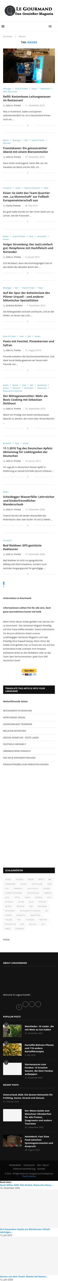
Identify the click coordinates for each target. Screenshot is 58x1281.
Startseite (7, 36)
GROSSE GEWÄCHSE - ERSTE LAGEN (21, 737)
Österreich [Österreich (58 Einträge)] (19, 929)
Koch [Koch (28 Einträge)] (49, 897)
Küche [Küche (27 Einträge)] (31, 902)
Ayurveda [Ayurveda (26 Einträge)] (19, 879)
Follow (6, 939)
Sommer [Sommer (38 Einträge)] (8, 915)
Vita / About (43, 1165)
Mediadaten (15, 1165)
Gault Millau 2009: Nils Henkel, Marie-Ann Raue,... (26, 1185)
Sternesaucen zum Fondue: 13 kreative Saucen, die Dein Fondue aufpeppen (39, 1069)
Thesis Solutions (29, 1176)
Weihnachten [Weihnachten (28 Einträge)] (10, 924)
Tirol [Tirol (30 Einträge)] (19, 920)
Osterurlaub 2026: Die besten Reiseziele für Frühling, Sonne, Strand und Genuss (28, 1096)
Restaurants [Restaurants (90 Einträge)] (10, 911)
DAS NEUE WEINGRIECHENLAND (19, 757)
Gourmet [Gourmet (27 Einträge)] (46, 888)
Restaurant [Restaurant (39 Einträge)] (42, 906)
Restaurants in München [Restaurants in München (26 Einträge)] (30, 911)
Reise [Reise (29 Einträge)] (31, 906)
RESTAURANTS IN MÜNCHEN (17, 710)
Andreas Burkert (14, 305)
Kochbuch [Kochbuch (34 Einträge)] (9, 902)
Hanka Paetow (13, 205)
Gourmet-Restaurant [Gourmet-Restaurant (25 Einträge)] (13, 893)
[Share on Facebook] (27, 125)
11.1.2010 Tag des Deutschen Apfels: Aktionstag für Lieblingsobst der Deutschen (28, 452)
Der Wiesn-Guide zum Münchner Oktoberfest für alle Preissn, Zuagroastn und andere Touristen (38, 1117)
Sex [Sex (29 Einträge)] (46, 911)
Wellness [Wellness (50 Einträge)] (32, 924)
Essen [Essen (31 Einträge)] (49, 884)
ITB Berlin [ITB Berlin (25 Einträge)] (39, 897)
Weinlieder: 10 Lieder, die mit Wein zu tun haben (39, 1028)
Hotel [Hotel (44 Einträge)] (7, 897)
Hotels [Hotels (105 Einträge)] (17, 897)
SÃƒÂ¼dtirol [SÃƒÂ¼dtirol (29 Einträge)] (35, 915)
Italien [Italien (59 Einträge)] (27, 897)
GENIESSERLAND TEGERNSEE (17, 724)
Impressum (29, 1165)
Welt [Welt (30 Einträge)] (43, 924)
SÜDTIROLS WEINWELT (14, 744)
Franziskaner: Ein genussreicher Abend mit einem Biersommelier (25, 150)
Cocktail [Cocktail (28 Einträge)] (23, 884)
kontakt (41, 1168)
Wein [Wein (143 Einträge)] (22, 924)
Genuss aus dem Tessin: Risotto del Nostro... (23, 1276)
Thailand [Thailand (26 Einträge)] (8, 920)
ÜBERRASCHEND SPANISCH (17, 750)
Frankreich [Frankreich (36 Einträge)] (18, 888)
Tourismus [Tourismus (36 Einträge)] (30, 920)
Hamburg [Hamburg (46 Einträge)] (48, 893)
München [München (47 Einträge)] (42, 902)
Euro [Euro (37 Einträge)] (7, 888)
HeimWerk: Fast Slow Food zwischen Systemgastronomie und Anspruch (39, 1141)
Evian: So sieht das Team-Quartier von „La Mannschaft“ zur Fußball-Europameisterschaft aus (26, 196)
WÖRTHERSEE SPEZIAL (14, 717)
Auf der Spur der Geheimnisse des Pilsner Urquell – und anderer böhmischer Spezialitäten (26, 296)
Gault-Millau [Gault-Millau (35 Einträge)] (32, 888)
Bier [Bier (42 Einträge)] (49, 879)
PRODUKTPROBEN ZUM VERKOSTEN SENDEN (26, 764)
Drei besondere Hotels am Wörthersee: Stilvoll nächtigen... (25, 1231)
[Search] (54, 26)
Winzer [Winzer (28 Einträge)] (8, 929)
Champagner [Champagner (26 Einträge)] (10, 884)
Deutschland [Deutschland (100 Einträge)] (37, 884)
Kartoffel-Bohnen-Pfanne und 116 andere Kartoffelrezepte (39, 1048)
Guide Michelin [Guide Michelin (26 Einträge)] (33, 893)
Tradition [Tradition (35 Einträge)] (43, 920)
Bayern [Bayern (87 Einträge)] (31, 879)
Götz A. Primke (13, 105)
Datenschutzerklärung (24, 1168)
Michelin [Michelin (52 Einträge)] (8, 906)
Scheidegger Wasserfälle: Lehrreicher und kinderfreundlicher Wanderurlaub (28, 500)
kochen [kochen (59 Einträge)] (21, 902)
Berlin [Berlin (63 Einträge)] (41, 879)
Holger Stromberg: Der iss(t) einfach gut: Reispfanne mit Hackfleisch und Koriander (28, 248)
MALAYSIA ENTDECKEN (14, 730)
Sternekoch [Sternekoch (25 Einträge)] (21, 915)
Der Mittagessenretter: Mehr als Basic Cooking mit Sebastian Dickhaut (25, 399)
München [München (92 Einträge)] (20, 906)
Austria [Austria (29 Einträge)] (8, 879)
